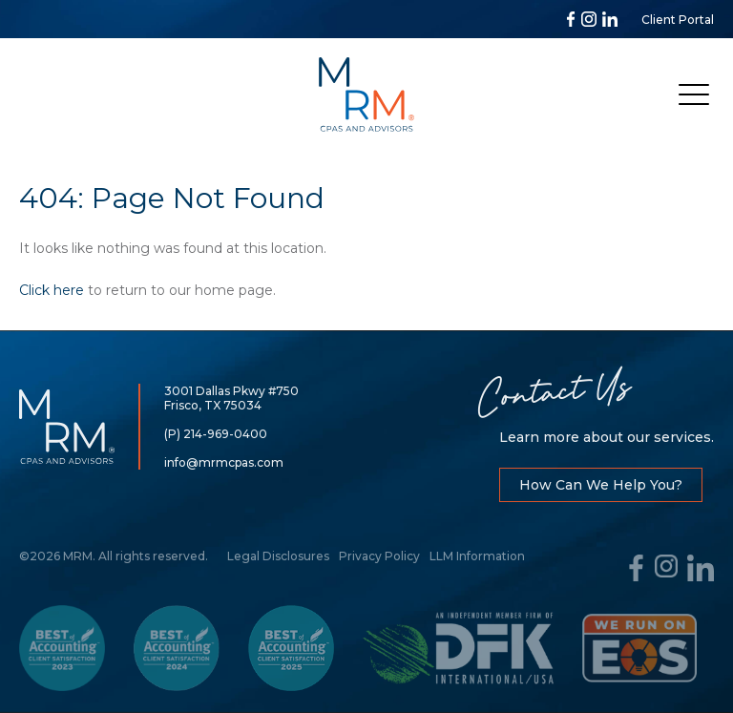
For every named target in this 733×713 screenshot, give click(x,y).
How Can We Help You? (600, 484)
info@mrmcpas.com (223, 462)
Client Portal (677, 19)
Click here (51, 290)
